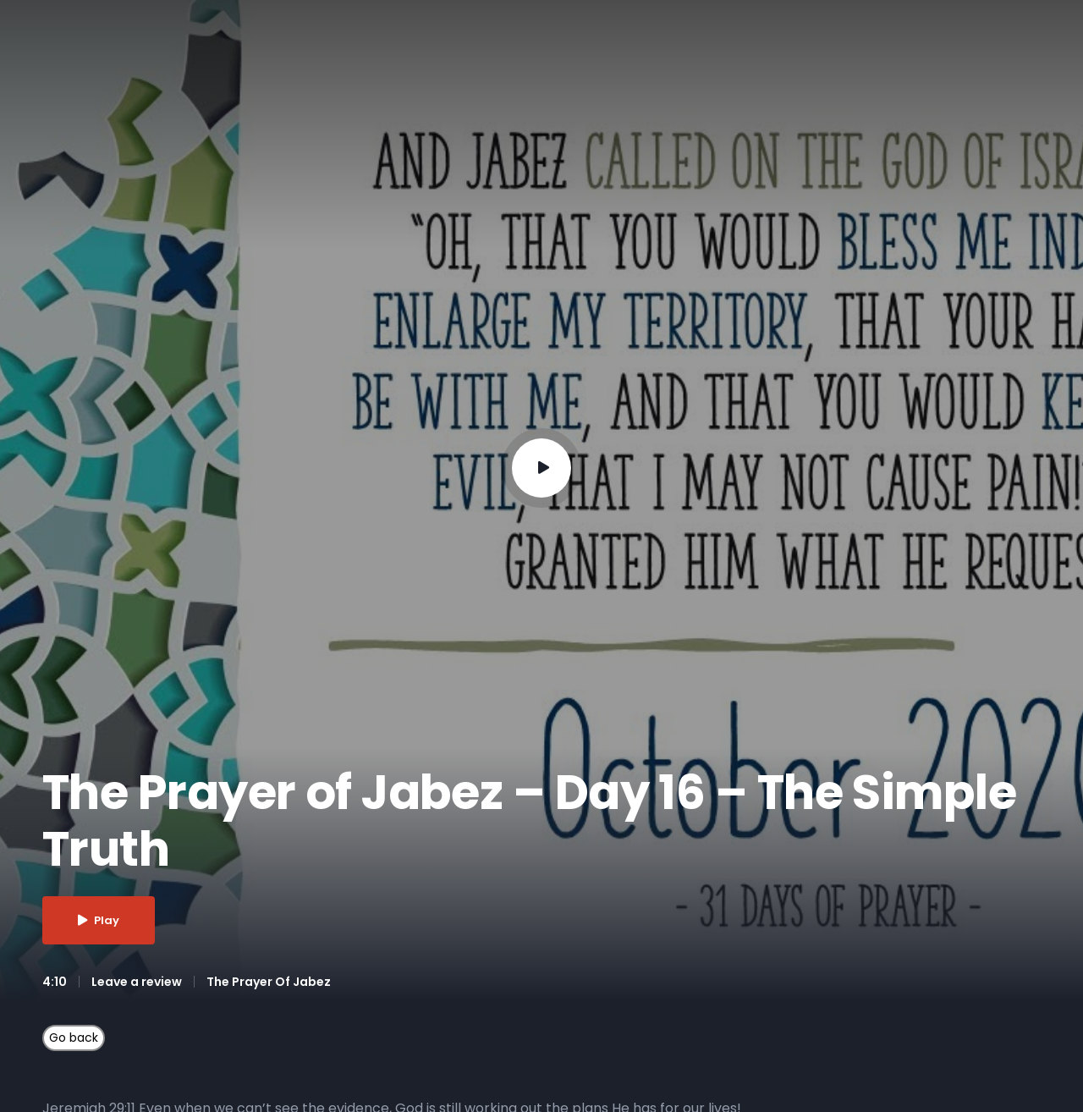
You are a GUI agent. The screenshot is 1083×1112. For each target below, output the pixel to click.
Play (98, 920)
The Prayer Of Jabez (268, 981)
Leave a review (136, 982)
